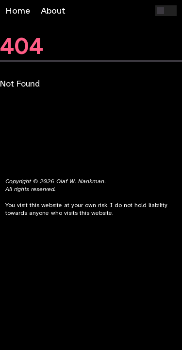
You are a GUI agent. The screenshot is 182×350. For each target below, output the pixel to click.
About (53, 10)
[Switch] (166, 10)
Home (17, 10)
